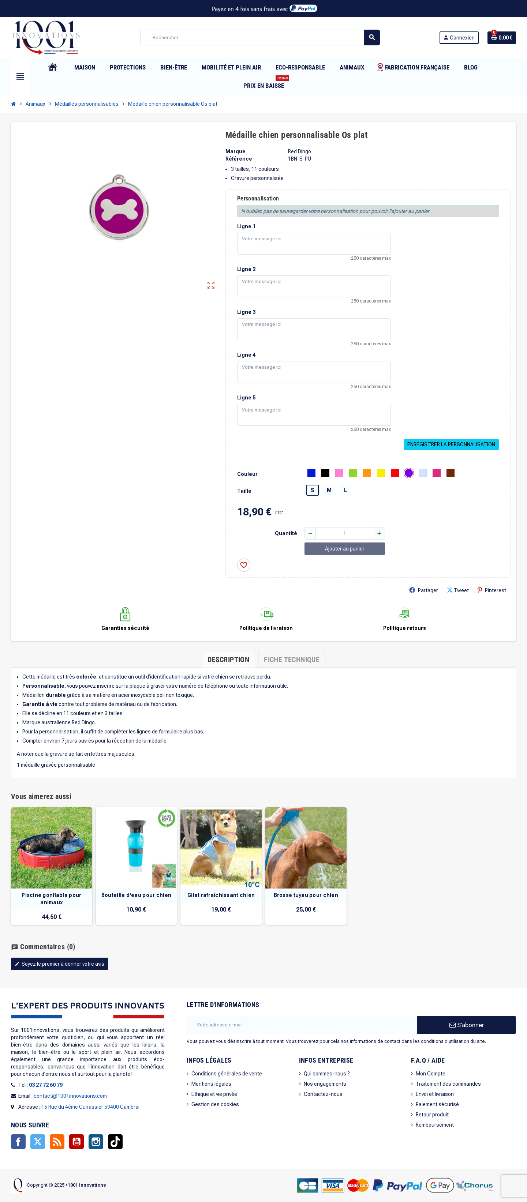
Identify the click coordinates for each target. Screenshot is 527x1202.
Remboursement (435, 1125)
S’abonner (466, 1025)
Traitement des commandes (448, 1084)
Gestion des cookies (215, 1104)
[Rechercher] (260, 37)
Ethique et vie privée (214, 1094)
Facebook (18, 1141)
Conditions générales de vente (226, 1074)
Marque (235, 151)
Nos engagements (325, 1084)
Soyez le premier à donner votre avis (59, 964)
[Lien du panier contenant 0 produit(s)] (501, 37)
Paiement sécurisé (437, 1104)
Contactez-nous (323, 1094)
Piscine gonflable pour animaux (51, 898)
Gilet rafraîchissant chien (221, 895)
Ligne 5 (246, 398)
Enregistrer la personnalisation (451, 444)
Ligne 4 (246, 355)
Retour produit (432, 1115)
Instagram (96, 1141)
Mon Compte (430, 1074)
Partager (423, 590)
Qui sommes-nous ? (327, 1074)
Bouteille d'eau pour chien (136, 895)
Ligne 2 (246, 269)
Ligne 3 (246, 312)
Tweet (458, 590)
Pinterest (492, 590)
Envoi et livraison (435, 1094)
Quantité (286, 533)
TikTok (115, 1141)
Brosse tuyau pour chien (306, 895)
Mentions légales (211, 1084)
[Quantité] (344, 533)
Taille (244, 491)
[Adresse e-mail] (302, 1025)
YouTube (76, 1141)
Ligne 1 (246, 226)
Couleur (247, 474)
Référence (238, 159)
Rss (57, 1141)
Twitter (37, 1141)
